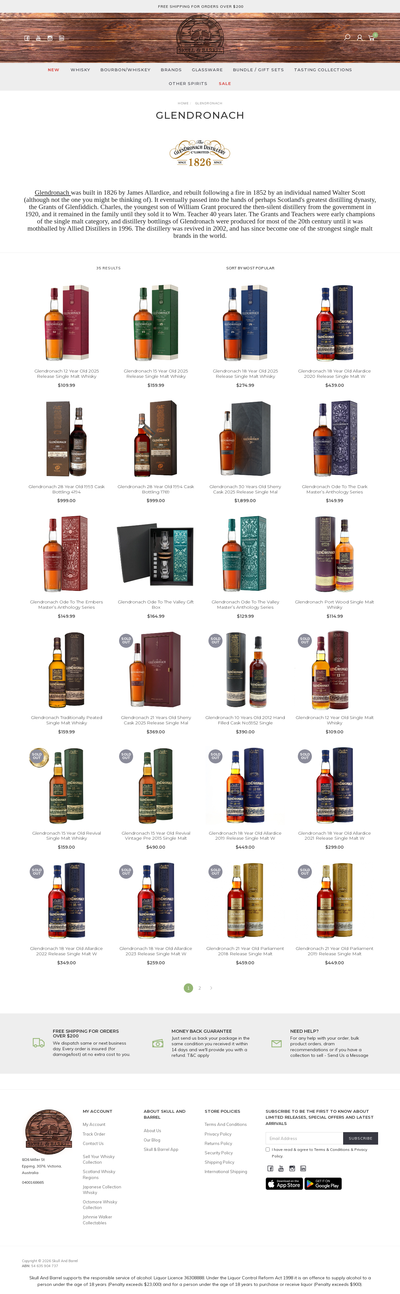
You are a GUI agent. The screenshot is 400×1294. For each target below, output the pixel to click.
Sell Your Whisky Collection (99, 1159)
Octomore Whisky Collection (100, 1204)
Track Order (94, 1134)
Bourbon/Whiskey (125, 69)
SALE (225, 83)
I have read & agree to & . (316, 1152)
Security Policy (219, 1152)
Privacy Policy (218, 1134)
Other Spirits (188, 83)
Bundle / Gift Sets (258, 69)
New (53, 69)
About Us (152, 1130)
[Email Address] (304, 1138)
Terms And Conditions (226, 1124)
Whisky (80, 69)
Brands (171, 69)
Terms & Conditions (332, 1149)
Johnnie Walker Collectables (97, 1219)
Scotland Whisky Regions (99, 1174)
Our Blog (152, 1139)
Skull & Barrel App (161, 1149)
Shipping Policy (219, 1162)
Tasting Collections (323, 69)
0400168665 (33, 1182)
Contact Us (93, 1143)
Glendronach (53, 192)
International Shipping (226, 1171)
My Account (94, 1124)
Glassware (207, 69)
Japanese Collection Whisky (102, 1189)
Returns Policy (218, 1143)
